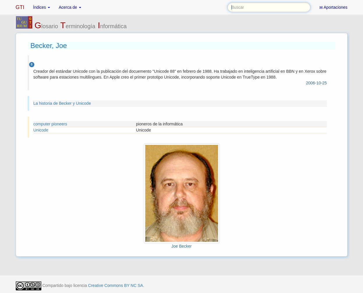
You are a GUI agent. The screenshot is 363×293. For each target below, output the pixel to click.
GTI (20, 7)
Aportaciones (333, 7)
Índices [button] (41, 7)
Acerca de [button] (70, 7)
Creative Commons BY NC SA (115, 285)
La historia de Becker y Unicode (62, 103)
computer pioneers (50, 124)
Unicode (40, 130)
